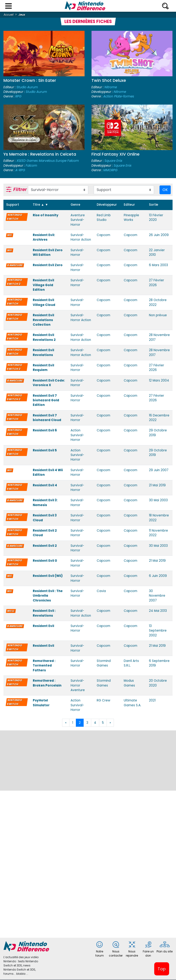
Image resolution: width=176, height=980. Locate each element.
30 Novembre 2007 (157, 596)
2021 (152, 700)
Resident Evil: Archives (44, 237)
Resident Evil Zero (48, 265)
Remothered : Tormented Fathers (44, 665)
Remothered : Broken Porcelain (47, 682)
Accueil (9, 15)
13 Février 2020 (156, 217)
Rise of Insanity (45, 215)
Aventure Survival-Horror (78, 220)
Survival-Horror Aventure (78, 685)
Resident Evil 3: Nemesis (45, 502)
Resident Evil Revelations (43, 352)
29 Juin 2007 (158, 470)
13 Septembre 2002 (158, 631)
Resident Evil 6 (45, 430)
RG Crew (103, 700)
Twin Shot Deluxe (108, 80)
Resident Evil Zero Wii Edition (48, 252)
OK (165, 189)
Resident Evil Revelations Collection (43, 320)
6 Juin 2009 (158, 576)
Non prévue (158, 315)
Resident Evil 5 (45, 450)
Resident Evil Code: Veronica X (49, 382)
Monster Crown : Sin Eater (29, 80)
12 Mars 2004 (159, 380)
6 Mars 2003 (158, 265)
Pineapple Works (131, 217)
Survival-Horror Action (81, 237)
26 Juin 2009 (159, 235)
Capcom (103, 235)
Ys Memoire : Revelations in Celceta (39, 154)
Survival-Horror (77, 252)
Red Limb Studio (104, 217)
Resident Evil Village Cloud (44, 302)
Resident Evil (43, 626)
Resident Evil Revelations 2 (44, 337)
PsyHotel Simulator (41, 702)
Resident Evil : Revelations (44, 613)
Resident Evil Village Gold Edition (43, 285)
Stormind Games (104, 663)
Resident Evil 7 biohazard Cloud (47, 417)
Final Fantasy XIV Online (115, 154)
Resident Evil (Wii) (48, 576)
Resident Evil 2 (45, 546)
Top (162, 969)
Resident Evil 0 (45, 560)
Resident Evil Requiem (43, 367)
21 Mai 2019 (157, 485)
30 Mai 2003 (158, 500)
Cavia (101, 591)
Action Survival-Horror (77, 435)
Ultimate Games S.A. (132, 702)
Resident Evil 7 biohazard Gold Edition (46, 400)
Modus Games (129, 682)
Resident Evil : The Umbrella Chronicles (48, 596)
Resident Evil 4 (45, 485)
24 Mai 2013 (158, 611)
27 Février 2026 (156, 282)
